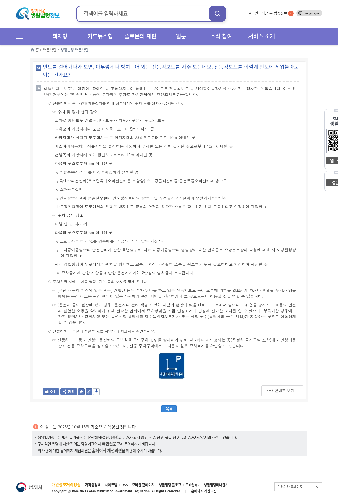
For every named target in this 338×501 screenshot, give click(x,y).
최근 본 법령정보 (277, 13)
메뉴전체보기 (21, 36)
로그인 (253, 13)
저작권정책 (92, 484)
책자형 (59, 36)
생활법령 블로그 (170, 484)
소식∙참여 (221, 36)
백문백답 (49, 49)
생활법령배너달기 (216, 484)
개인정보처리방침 (66, 484)
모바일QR (192, 484)
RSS (125, 484)
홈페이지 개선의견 (203, 490)
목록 (169, 408)
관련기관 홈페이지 (290, 486)
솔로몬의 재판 (140, 36)
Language (311, 13)
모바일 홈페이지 (143, 484)
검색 (217, 13)
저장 (96, 391)
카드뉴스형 (100, 36)
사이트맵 (111, 484)
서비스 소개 (261, 36)
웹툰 (181, 36)
